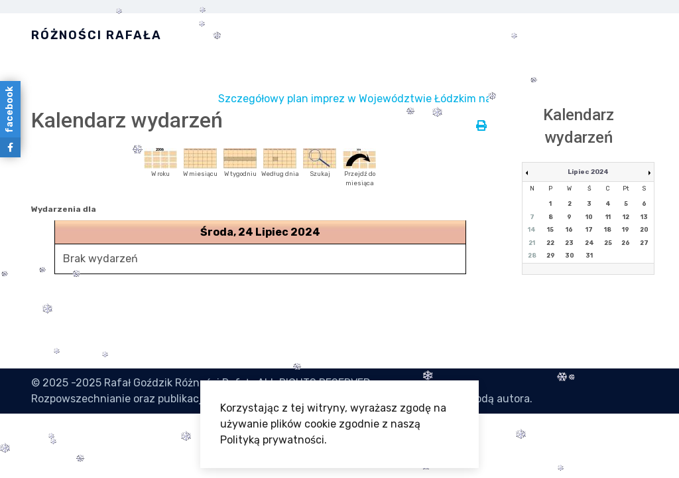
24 (589, 243)
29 (550, 255)
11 (608, 217)
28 (532, 255)
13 (644, 217)
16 (569, 229)
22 (550, 243)
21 (531, 243)
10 (589, 217)
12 (626, 217)
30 (569, 255)
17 (589, 229)
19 (625, 229)
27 (644, 243)
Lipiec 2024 (588, 172)
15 (550, 229)
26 (625, 243)
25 (608, 243)
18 (607, 229)
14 (532, 229)
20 (644, 229)
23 (569, 243)
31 (589, 255)
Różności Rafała (96, 35)
